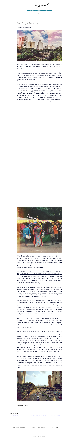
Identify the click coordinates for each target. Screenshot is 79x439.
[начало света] (59, 420)
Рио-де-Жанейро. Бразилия (38, 427)
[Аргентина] (19, 420)
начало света (55, 427)
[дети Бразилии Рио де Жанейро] (39, 420)
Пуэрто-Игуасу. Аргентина (18, 427)
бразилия (26, 405)
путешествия (20, 405)
